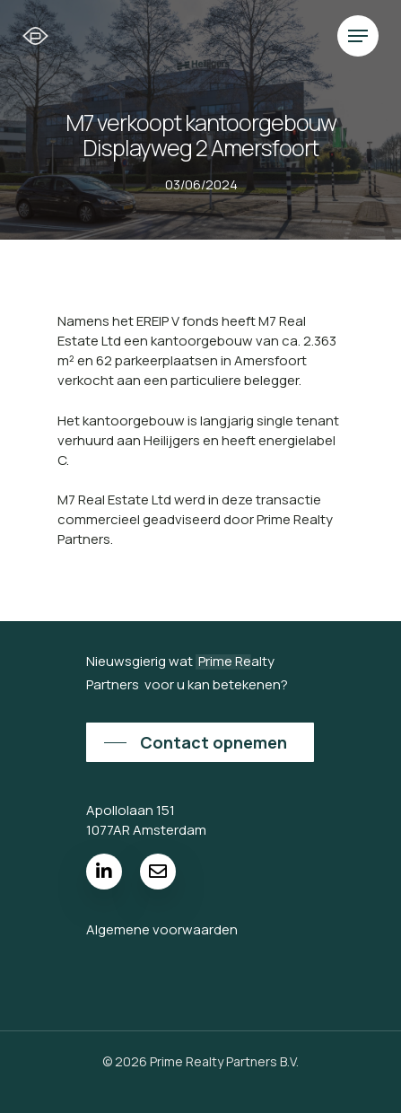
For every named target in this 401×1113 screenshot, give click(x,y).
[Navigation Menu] (358, 36)
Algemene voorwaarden (162, 929)
